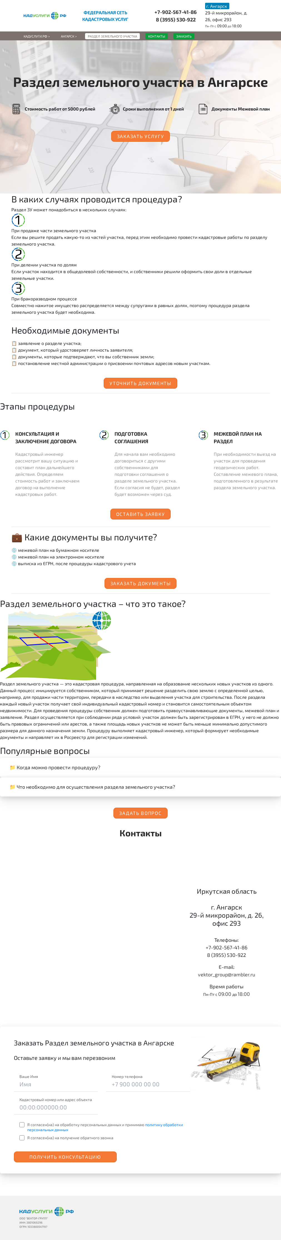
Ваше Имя (28, 1076)
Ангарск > (69, 36)
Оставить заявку (140, 514)
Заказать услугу (140, 136)
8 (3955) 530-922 (176, 19)
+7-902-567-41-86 (176, 12)
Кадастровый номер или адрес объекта (55, 1099)
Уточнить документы (140, 383)
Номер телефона (127, 1076)
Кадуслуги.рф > (37, 36)
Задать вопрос (140, 813)
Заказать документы (140, 583)
